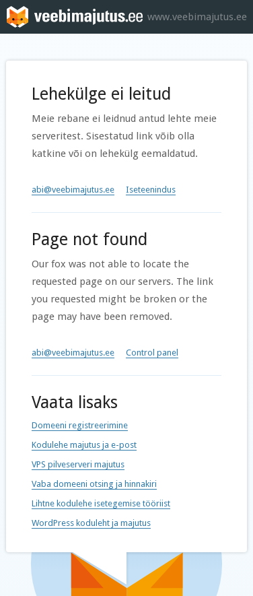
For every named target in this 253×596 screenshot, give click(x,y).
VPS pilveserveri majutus (78, 464)
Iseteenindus (151, 190)
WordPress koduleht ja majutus (91, 523)
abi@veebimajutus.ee (73, 190)
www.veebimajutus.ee (197, 17)
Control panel (152, 352)
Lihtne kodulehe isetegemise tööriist (101, 503)
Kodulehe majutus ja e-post (84, 445)
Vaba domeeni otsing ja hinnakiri (94, 484)
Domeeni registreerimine (80, 425)
